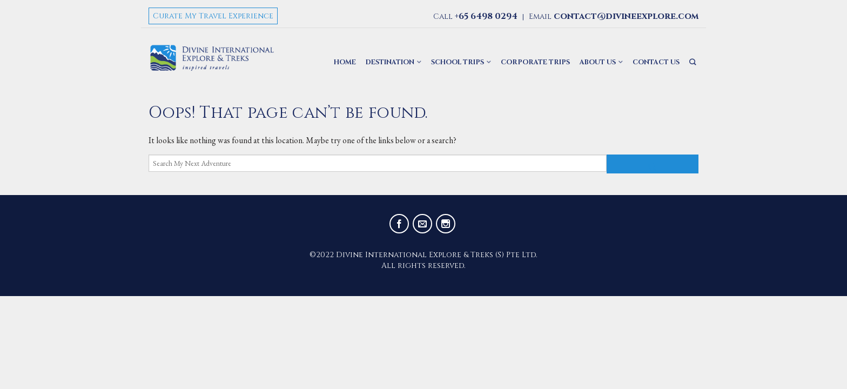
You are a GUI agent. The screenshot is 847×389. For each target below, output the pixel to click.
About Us (598, 62)
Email (613, 16)
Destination (390, 62)
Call (475, 16)
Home (345, 62)
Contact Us (656, 62)
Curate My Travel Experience (213, 16)
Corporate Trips (535, 62)
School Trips (457, 62)
